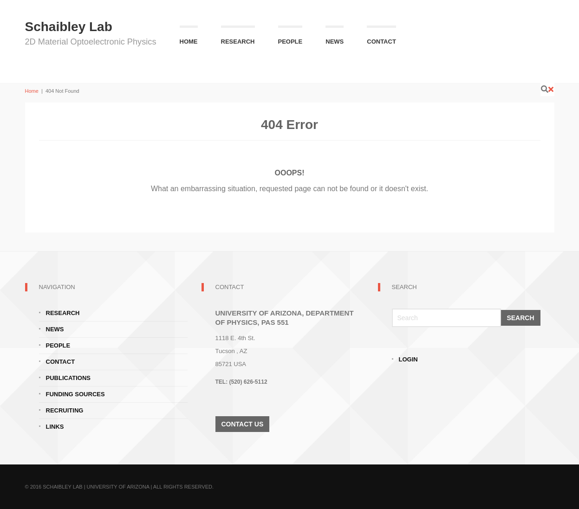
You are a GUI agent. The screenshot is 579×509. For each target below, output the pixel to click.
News (334, 41)
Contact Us (242, 424)
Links (55, 426)
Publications (68, 377)
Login (408, 359)
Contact (381, 41)
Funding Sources (75, 394)
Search (520, 318)
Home (189, 41)
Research (238, 41)
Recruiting (65, 410)
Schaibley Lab (68, 26)
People (290, 41)
